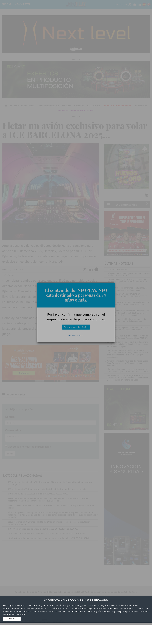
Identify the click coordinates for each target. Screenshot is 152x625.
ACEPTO (12, 619)
